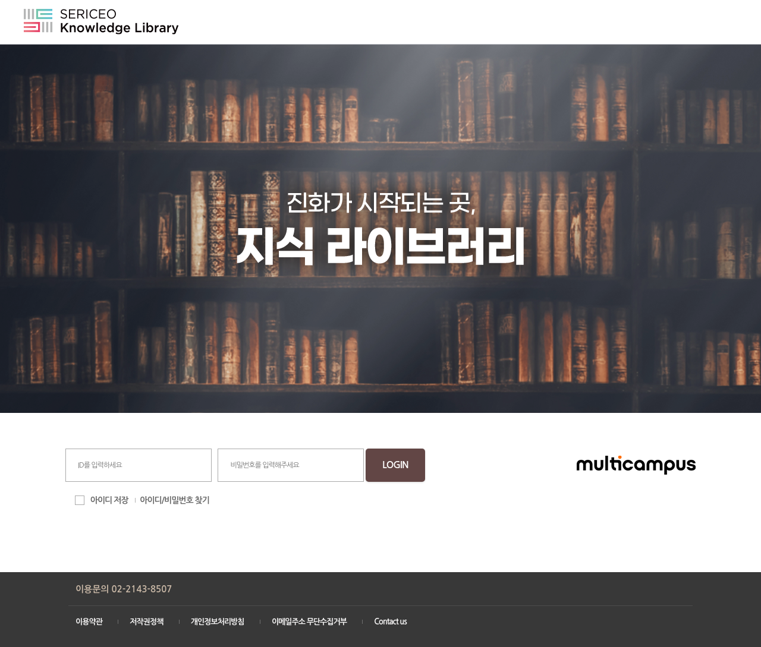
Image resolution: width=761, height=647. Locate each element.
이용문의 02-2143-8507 (124, 589)
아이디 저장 (109, 500)
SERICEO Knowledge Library (101, 21)
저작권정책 (146, 622)
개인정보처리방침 (217, 622)
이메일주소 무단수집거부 (309, 622)
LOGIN (395, 464)
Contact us (390, 622)
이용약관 (89, 622)
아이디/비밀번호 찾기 (174, 500)
